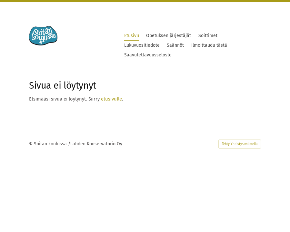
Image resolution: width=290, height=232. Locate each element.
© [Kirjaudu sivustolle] (31, 144)
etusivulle (111, 99)
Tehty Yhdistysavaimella (239, 144)
